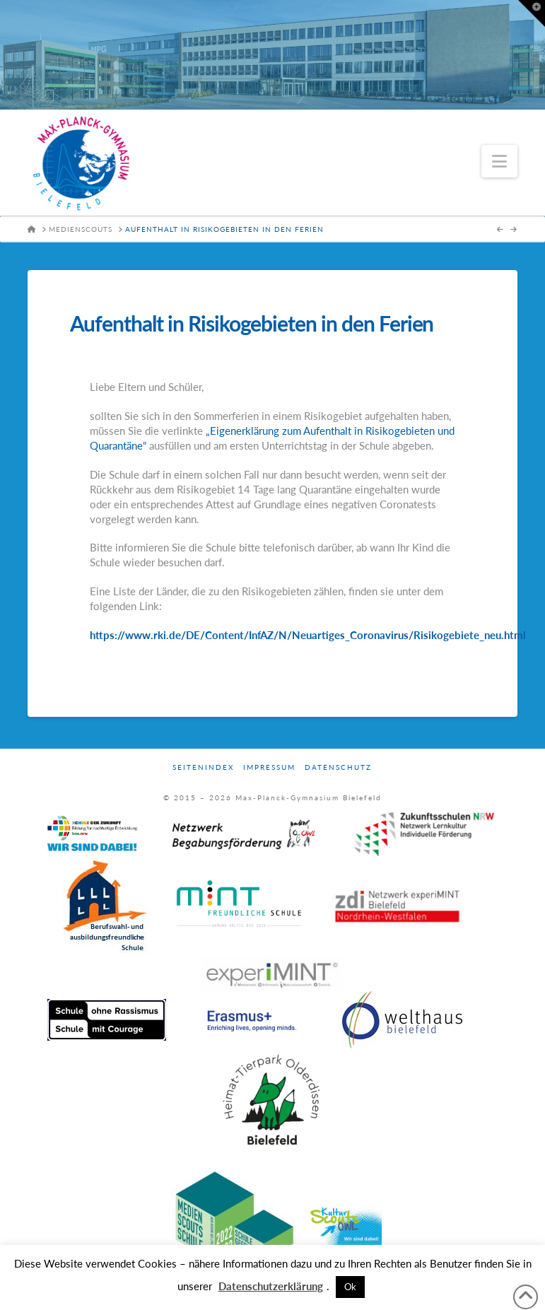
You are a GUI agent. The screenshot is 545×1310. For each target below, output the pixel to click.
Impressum (269, 767)
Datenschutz (338, 767)
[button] (499, 161)
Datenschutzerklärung (270, 1286)
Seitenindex (203, 767)
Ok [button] (350, 1286)
